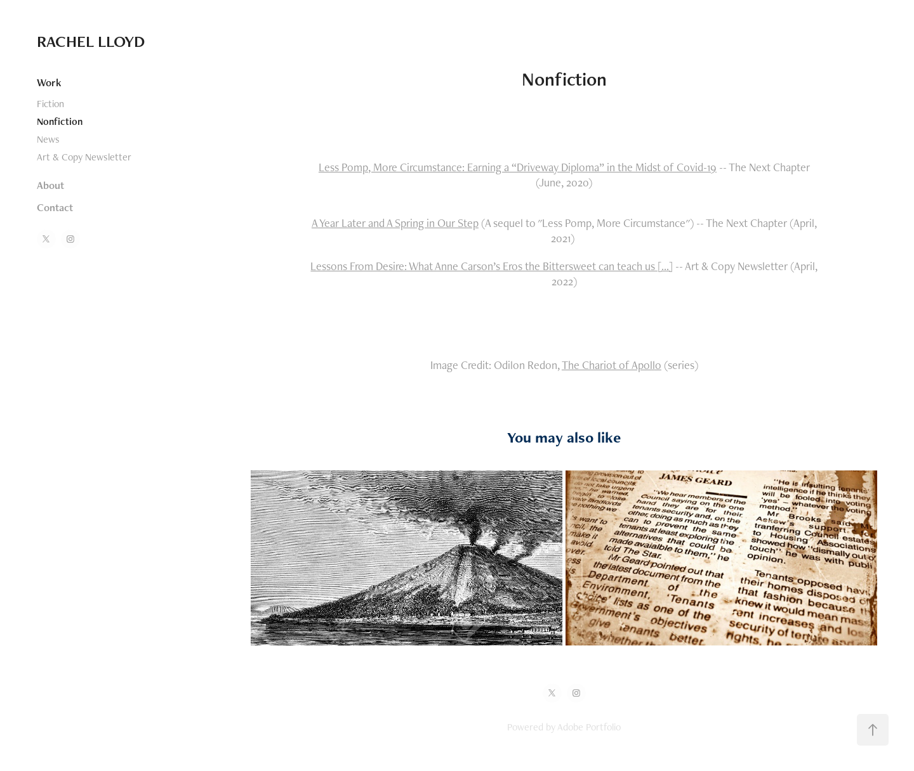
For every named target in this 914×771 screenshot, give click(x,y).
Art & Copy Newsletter (84, 157)
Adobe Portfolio (589, 727)
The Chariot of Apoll (608, 365)
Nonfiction (60, 121)
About (50, 185)
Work (49, 82)
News (48, 139)
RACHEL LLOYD (91, 41)
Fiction (50, 103)
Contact (55, 207)
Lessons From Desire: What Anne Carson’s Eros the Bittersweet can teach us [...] (491, 266)
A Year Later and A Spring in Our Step (395, 223)
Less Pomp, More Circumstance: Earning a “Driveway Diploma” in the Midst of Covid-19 (518, 167)
